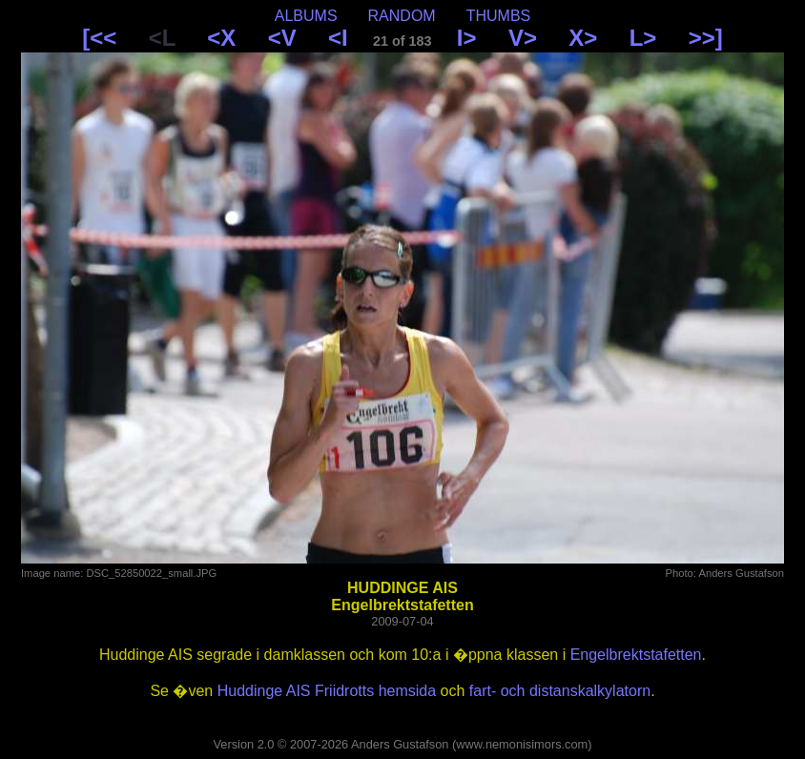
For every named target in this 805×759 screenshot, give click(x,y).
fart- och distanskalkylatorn (559, 691)
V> (522, 38)
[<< (99, 38)
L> (643, 38)
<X (221, 38)
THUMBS (498, 16)
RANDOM (402, 16)
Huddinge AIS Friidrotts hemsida (326, 691)
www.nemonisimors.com (522, 744)
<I (338, 38)
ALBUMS (306, 16)
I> (467, 38)
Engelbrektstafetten (636, 654)
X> (582, 38)
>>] (706, 38)
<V (282, 38)
